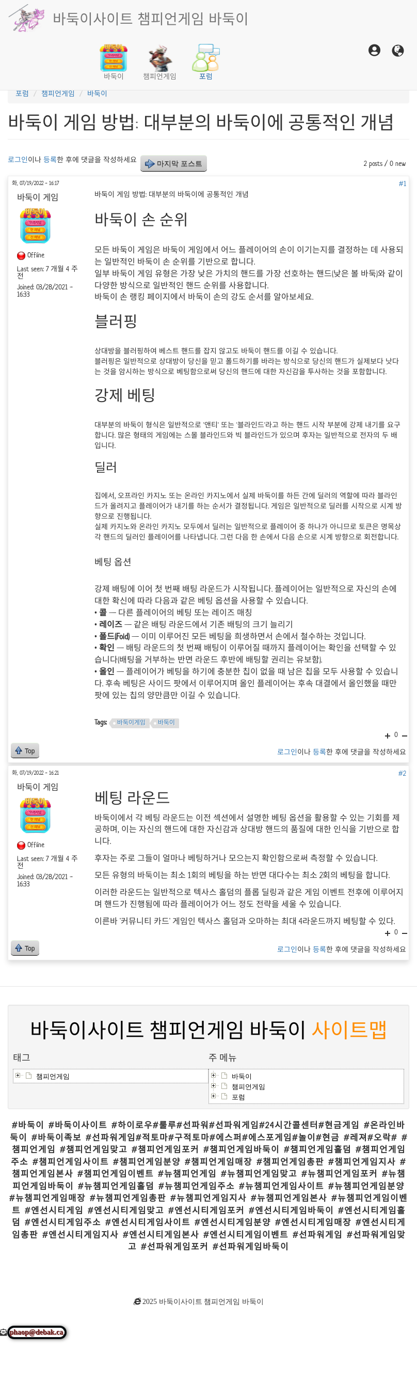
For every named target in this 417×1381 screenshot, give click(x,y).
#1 (402, 183)
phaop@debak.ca (37, 1332)
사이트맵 (349, 1031)
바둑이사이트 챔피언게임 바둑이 (151, 18)
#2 (402, 773)
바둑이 (113, 62)
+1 (387, 933)
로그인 (18, 160)
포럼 (206, 62)
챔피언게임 (160, 62)
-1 (404, 933)
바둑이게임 (131, 722)
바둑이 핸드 (259, 351)
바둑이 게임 (132, 250)
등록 (50, 160)
